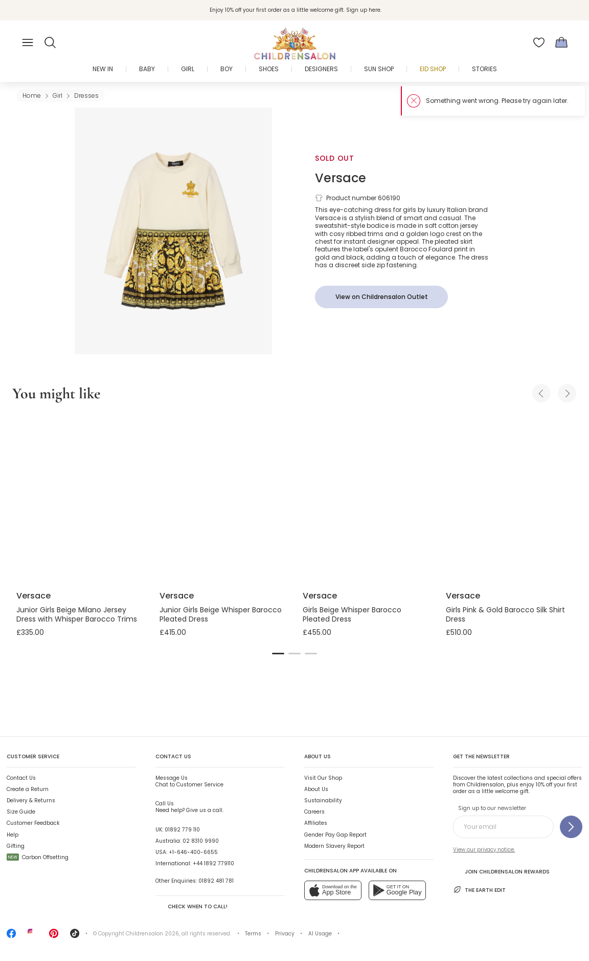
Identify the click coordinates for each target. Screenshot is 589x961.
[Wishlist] (539, 42)
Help (12, 835)
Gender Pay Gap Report (335, 835)
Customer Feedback (33, 823)
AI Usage (320, 933)
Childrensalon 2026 (152, 933)
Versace (340, 177)
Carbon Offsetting (38, 857)
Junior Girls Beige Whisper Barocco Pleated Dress (221, 614)
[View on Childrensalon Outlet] (381, 297)
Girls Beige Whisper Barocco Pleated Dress (352, 614)
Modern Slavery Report (334, 846)
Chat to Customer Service (189, 781)
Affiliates (315, 823)
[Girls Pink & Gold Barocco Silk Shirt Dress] (509, 498)
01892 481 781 (216, 881)
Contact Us (21, 778)
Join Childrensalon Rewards (501, 871)
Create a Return (28, 789)
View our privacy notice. (484, 849)
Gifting (16, 846)
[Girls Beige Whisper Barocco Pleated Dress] (366, 498)
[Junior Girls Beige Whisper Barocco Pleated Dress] (222, 498)
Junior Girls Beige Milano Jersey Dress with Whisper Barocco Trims (76, 614)
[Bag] (561, 42)
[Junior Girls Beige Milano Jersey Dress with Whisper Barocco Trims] (79, 498)
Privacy (284, 933)
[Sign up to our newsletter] (571, 827)
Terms (253, 933)
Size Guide (21, 812)
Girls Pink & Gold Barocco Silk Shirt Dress (505, 614)
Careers (314, 812)
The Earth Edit (479, 889)
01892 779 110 (182, 830)
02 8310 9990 (201, 841)
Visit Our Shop (323, 778)
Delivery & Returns (31, 800)
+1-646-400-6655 (193, 852)
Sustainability (323, 800)
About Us (316, 789)
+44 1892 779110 (213, 863)
